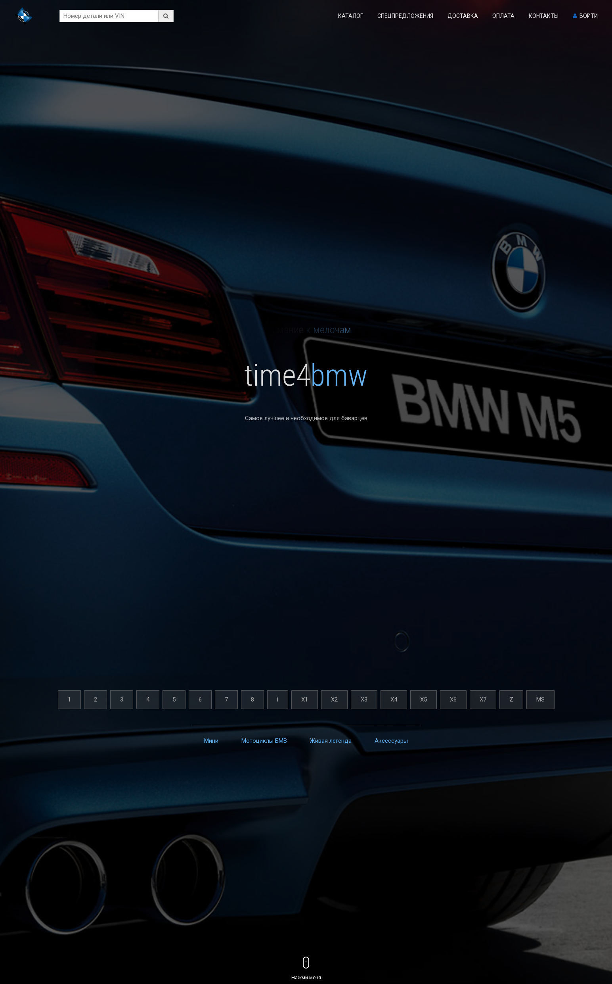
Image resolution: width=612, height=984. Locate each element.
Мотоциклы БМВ (264, 740)
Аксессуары (391, 740)
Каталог (350, 16)
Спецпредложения (405, 16)
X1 (304, 699)
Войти (588, 16)
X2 (334, 699)
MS (540, 699)
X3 (364, 699)
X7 (483, 699)
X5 (423, 699)
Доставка (463, 16)
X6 (453, 699)
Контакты (543, 16)
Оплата (503, 16)
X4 (393, 699)
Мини (211, 740)
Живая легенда (331, 740)
